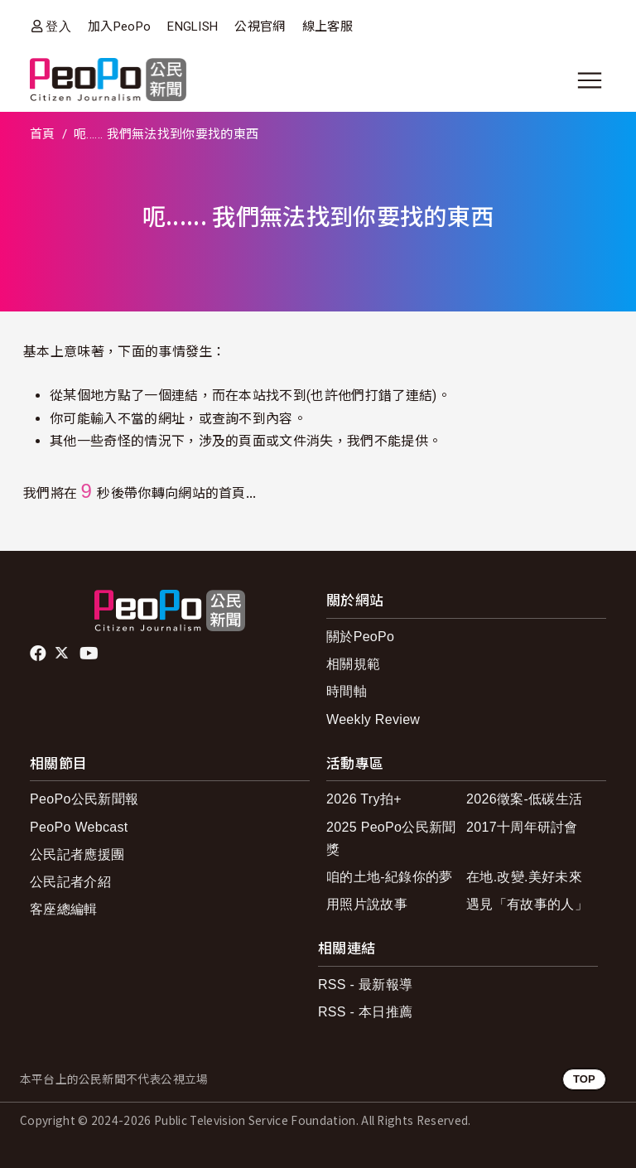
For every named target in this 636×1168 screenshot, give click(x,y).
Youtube (90, 653)
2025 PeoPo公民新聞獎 (391, 838)
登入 (58, 26)
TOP (584, 1079)
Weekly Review (373, 719)
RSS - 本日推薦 (365, 1012)
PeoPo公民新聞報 (84, 799)
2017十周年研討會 (522, 827)
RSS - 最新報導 (365, 984)
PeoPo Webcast (79, 827)
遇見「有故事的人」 (527, 904)
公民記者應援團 (77, 854)
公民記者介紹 (70, 882)
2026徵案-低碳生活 (524, 799)
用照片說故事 (366, 904)
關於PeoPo (360, 637)
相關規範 (353, 664)
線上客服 (327, 26)
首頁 (42, 134)
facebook (39, 653)
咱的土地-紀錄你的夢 (389, 877)
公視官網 (259, 26)
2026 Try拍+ (364, 799)
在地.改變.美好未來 (524, 877)
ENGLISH (192, 26)
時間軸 (346, 691)
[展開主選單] (589, 80)
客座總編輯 (64, 909)
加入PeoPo (119, 26)
